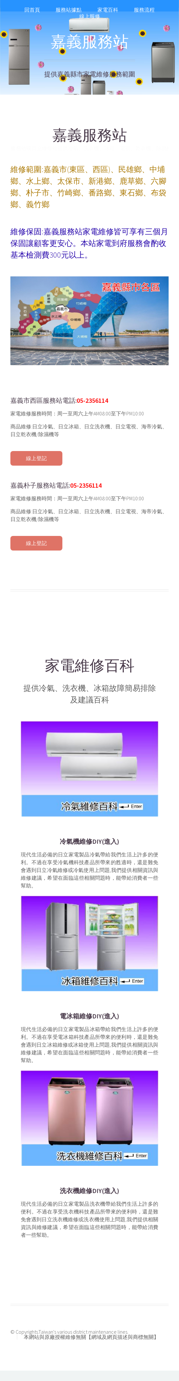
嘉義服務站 (90, 41)
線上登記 (36, 458)
